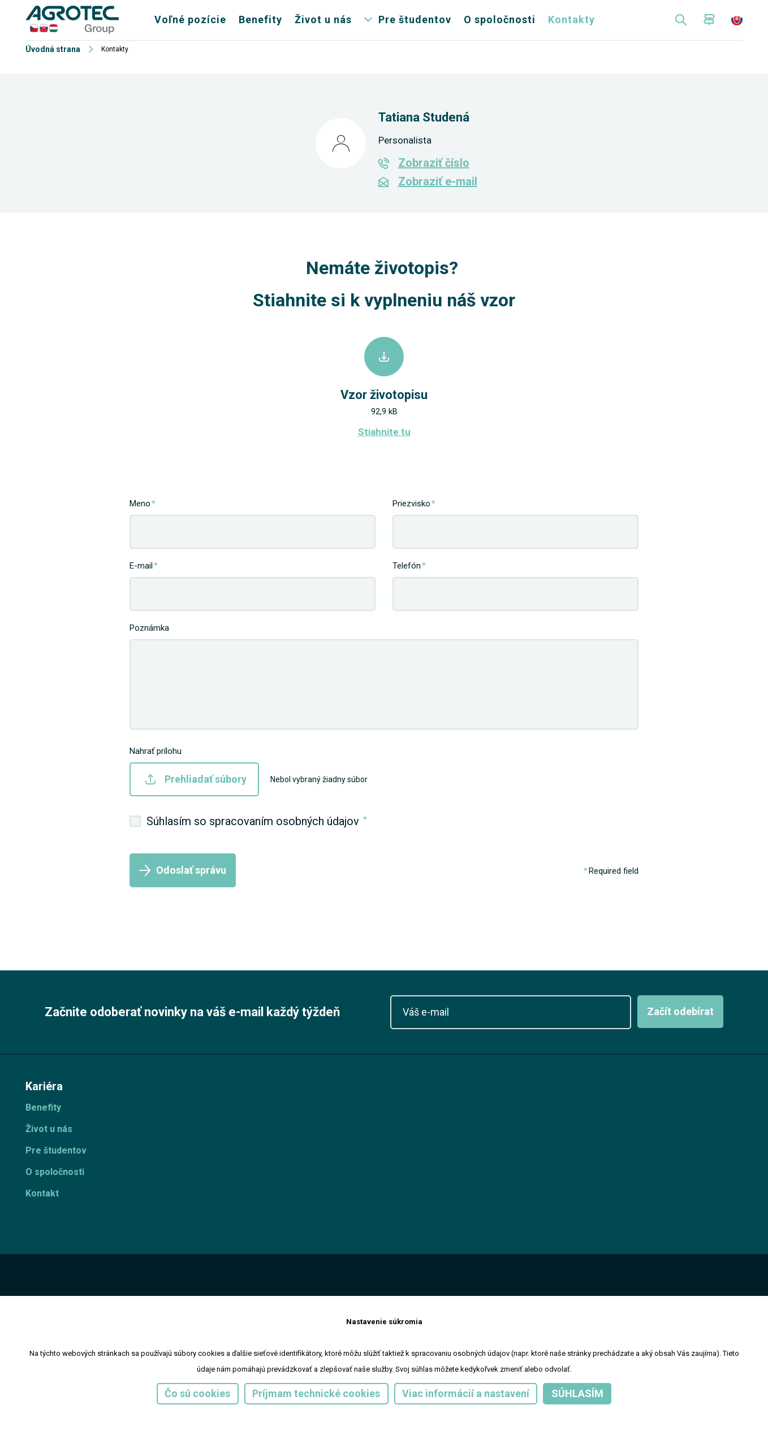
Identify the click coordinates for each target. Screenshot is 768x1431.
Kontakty (571, 28)
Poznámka (149, 644)
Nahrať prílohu (156, 767)
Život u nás (323, 28)
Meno (140, 519)
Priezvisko (411, 519)
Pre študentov (414, 28)
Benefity (260, 28)
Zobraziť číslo (433, 179)
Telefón (406, 581)
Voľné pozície (190, 28)
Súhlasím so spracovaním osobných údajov (256, 836)
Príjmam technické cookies (316, 1393)
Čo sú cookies (197, 1393)
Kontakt (42, 1209)
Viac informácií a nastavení (465, 1393)
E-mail (141, 581)
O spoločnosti (500, 28)
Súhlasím (577, 1393)
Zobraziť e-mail (437, 197)
